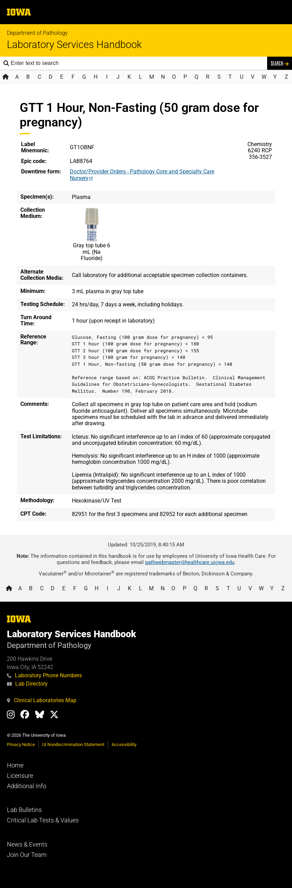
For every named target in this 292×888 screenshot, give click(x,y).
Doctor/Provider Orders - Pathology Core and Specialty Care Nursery (142, 174)
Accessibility (124, 744)
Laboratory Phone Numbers (44, 675)
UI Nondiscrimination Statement (73, 744)
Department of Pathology (37, 33)
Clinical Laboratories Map (41, 700)
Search (280, 63)
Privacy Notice (21, 744)
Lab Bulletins (24, 809)
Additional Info (26, 786)
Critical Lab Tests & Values (43, 820)
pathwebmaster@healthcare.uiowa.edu (189, 562)
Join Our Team (27, 854)
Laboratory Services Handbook (74, 45)
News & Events (27, 844)
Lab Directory (27, 683)
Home (15, 765)
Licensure (20, 775)
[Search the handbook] (137, 63)
